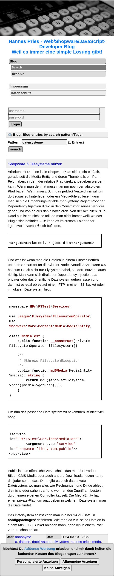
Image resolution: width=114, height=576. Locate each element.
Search (17, 67)
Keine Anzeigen (57, 568)
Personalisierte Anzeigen (37, 561)
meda (96, 542)
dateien (24, 542)
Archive (18, 74)
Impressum (19, 86)
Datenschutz (21, 93)
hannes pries (80, 542)
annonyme (23, 537)
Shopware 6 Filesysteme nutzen (35, 164)
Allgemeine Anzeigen (80, 561)
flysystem (61, 542)
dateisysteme (42, 542)
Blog (13, 61)
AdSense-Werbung (39, 549)
